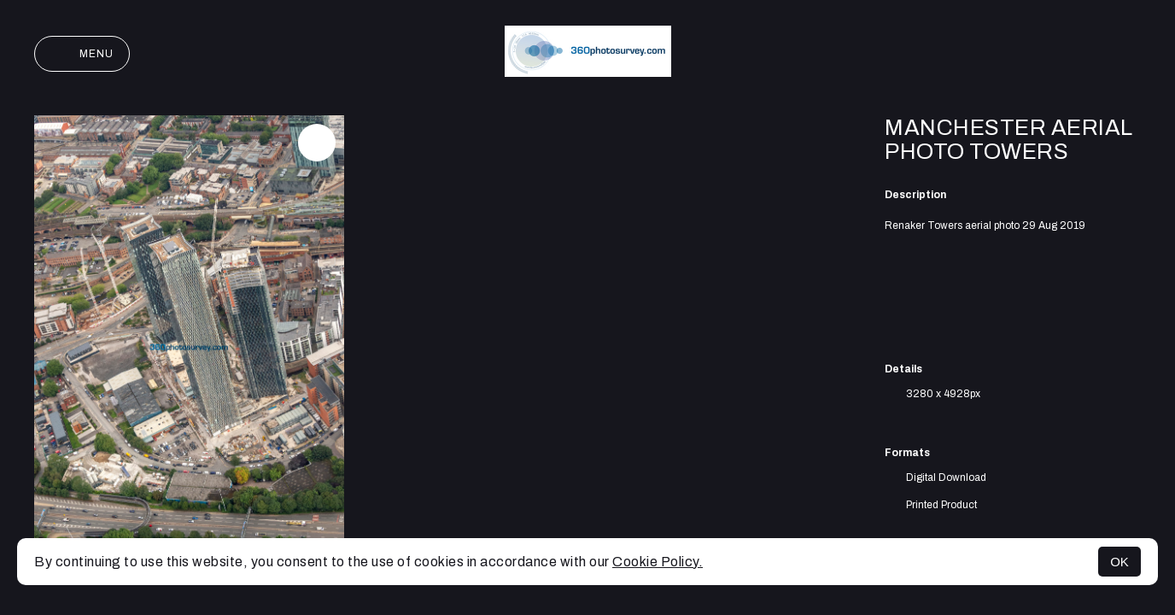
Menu (82, 54)
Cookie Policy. (657, 561)
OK (1119, 561)
